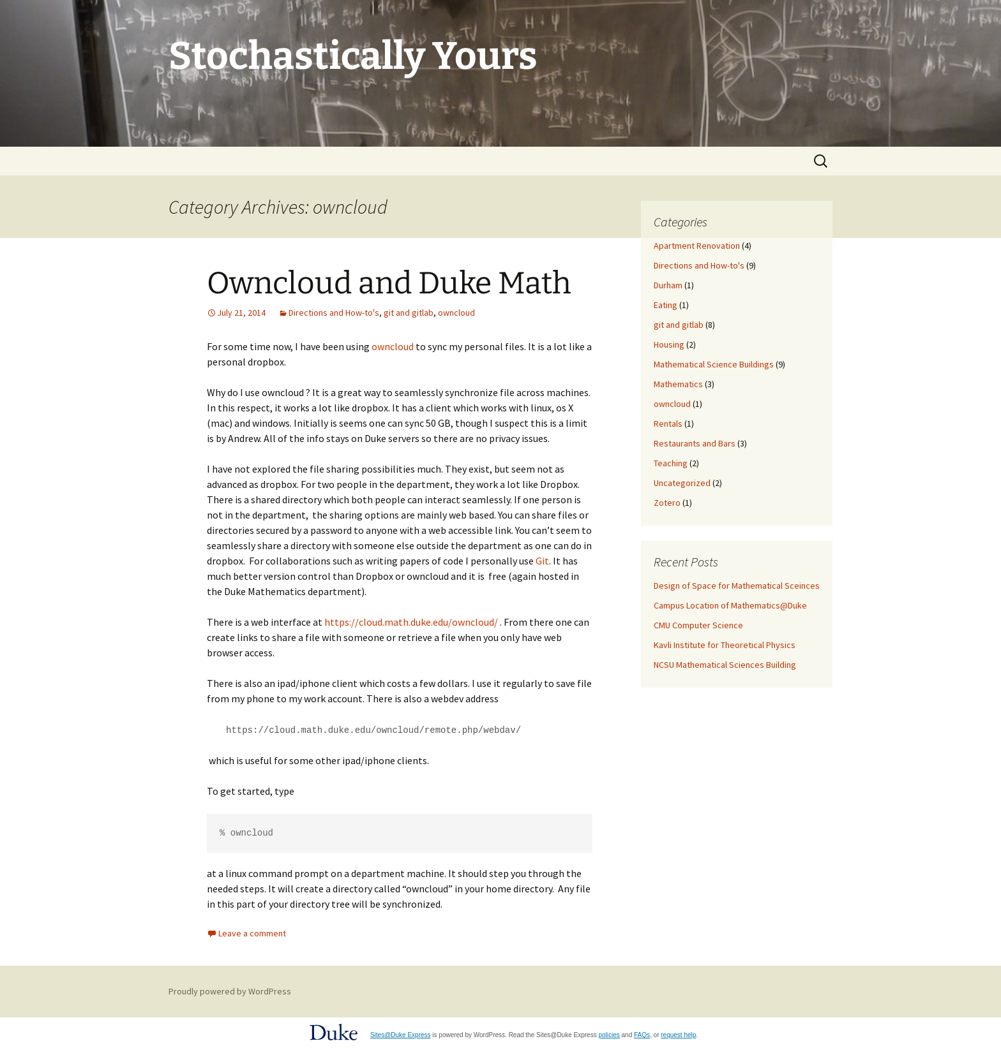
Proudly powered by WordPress (230, 990)
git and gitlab (408, 312)
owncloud (456, 312)
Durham (668, 285)
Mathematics (678, 384)
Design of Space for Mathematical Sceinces (737, 585)
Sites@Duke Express (400, 1034)
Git (542, 560)
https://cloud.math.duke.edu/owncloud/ (411, 622)
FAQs (642, 1034)
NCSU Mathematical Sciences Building (725, 664)
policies (608, 1034)
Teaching (671, 463)
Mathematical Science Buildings (714, 364)
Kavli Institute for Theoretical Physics (724, 645)
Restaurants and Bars (694, 443)
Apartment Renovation (697, 245)
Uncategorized (682, 483)
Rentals (668, 423)
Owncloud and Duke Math (389, 283)
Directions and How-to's (334, 312)
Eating (665, 305)
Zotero (667, 502)
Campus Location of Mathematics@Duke (730, 605)
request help (678, 1034)
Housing (669, 344)
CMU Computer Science (698, 625)
